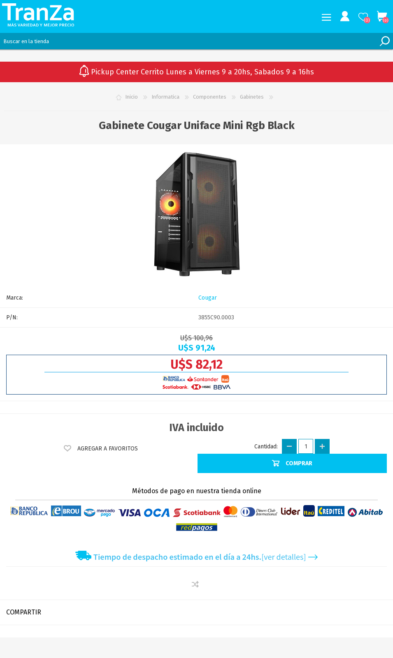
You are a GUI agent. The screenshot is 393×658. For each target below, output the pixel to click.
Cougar (207, 297)
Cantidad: (266, 446)
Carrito (381, 16)
